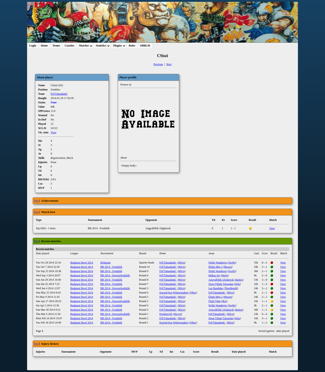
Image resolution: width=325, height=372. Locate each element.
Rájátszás (105, 262)
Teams (56, 45)
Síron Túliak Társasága (220, 284)
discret (177, 314)
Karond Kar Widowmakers (173, 292)
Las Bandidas (215, 288)
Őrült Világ (214, 301)
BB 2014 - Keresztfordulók (115, 275)
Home (44, 45)
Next (169, 64)
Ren (224, 301)
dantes (238, 279)
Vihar (193, 292)
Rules (132, 45)
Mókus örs (214, 275)
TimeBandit (231, 288)
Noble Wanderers (217, 262)
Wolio (224, 275)
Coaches (69, 45)
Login (32, 45)
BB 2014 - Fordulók (111, 266)
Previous (158, 64)
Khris (182, 262)
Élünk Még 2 (215, 266)
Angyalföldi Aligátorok (221, 279)
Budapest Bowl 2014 (81, 262)
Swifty (232, 262)
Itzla (237, 284)
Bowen (228, 266)
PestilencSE (165, 314)
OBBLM (145, 45)
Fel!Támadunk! (59, 93)
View (53, 132)
